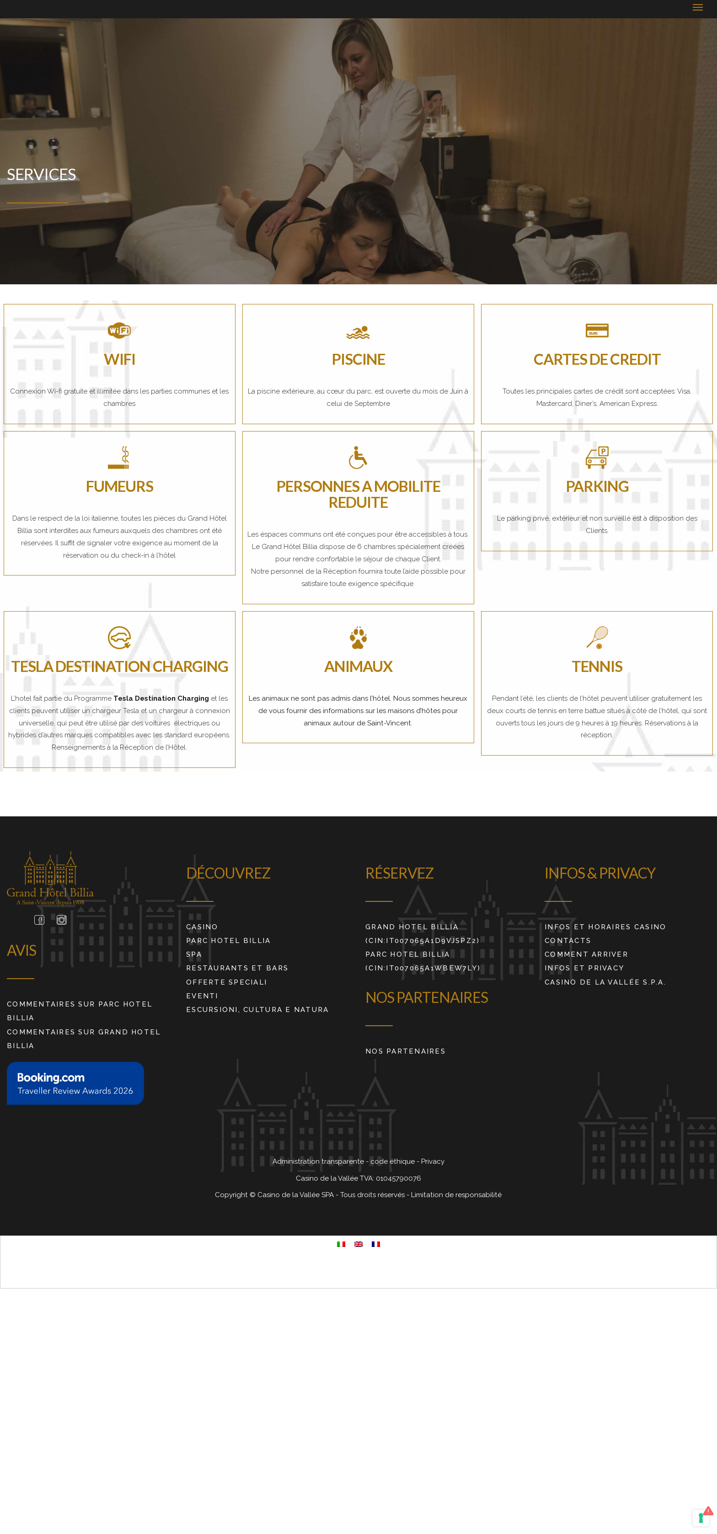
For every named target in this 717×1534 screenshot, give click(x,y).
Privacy (432, 1161)
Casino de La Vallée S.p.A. (605, 982)
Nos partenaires (405, 1051)
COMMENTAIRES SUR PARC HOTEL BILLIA (79, 1011)
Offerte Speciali (226, 982)
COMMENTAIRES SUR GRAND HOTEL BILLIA (84, 1039)
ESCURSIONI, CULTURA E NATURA (257, 1010)
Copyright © (236, 1195)
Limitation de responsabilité (456, 1195)
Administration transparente (319, 1161)
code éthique (393, 1161)
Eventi (202, 996)
